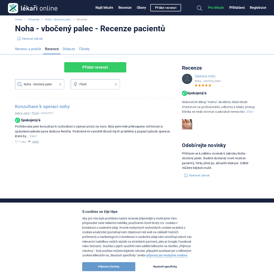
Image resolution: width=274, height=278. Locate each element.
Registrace (258, 8)
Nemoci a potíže (28, 49)
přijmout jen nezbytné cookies (166, 255)
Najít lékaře (104, 8)
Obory (141, 8)
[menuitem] (104, 7)
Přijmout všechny (108, 266)
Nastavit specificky (165, 266)
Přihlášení (237, 8)
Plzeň (35, 113)
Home (18, 19)
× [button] (60, 84)
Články (84, 49)
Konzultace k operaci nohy (42, 106)
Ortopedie (34, 19)
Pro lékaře (216, 8)
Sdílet (35, 141)
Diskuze (69, 49)
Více (33, 136)
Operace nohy (205, 76)
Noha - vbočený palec (58, 19)
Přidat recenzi (165, 8)
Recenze (125, 8)
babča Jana (22, 113)
